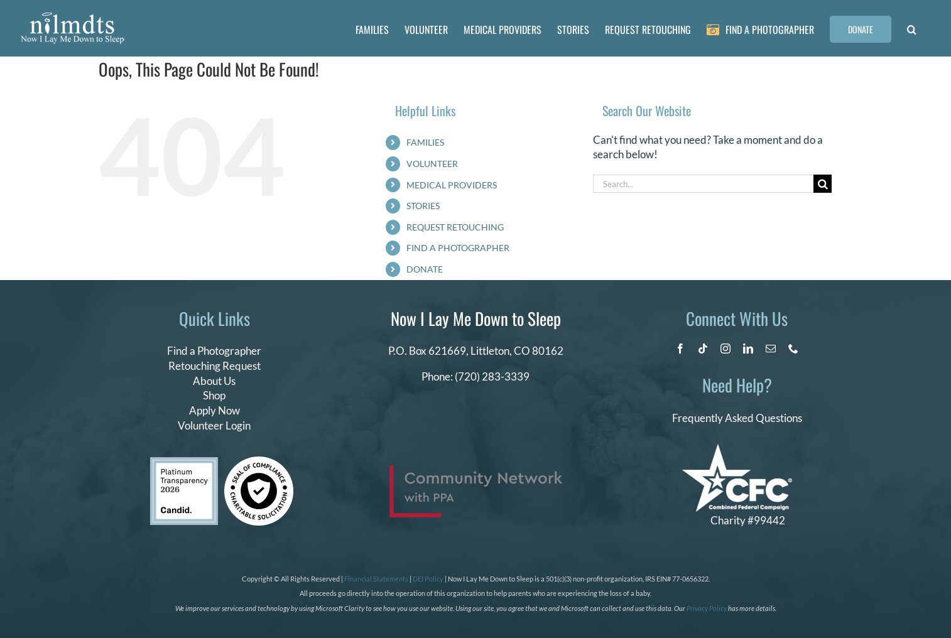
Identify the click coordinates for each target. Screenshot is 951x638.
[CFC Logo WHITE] (737, 449)
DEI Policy (428, 579)
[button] (911, 28)
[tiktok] (703, 348)
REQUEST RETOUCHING (455, 227)
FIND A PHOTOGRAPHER (457, 247)
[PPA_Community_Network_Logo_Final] (475, 470)
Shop (214, 395)
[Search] (822, 184)
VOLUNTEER (432, 163)
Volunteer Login (214, 425)
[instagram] (725, 348)
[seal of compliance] (258, 461)
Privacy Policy (707, 608)
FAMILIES (425, 142)
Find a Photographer (214, 350)
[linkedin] (748, 348)
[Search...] (703, 184)
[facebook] (680, 348)
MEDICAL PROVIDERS (451, 185)
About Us (214, 380)
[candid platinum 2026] (184, 462)
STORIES (423, 205)
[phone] (793, 348)
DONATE (424, 269)
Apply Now (214, 410)
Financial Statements (376, 579)
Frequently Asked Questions (737, 417)
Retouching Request (214, 365)
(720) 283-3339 (492, 376)
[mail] (771, 348)
